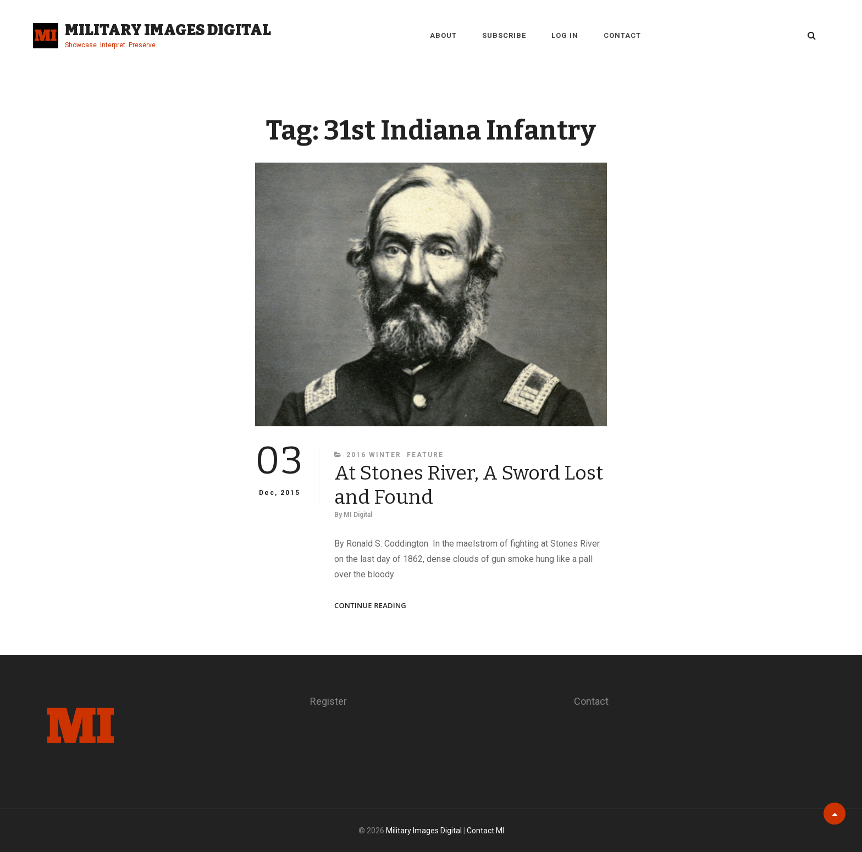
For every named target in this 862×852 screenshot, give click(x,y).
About (443, 35)
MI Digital (358, 515)
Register (328, 701)
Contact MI (485, 830)
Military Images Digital (168, 30)
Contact (622, 35)
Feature (425, 455)
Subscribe (504, 35)
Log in (564, 35)
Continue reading (370, 605)
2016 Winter (373, 455)
